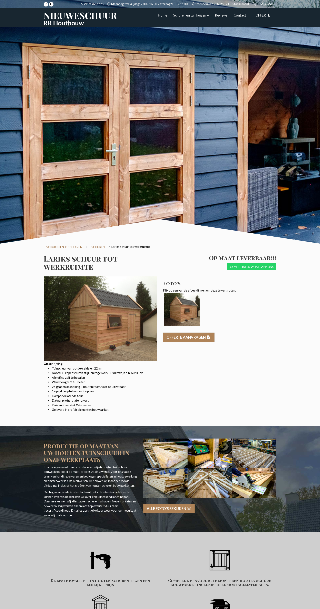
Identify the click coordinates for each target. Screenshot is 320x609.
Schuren (98, 247)
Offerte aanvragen (189, 337)
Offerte (263, 15)
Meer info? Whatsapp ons (252, 266)
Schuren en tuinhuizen (191, 15)
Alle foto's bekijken (169, 508)
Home (162, 15)
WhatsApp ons (94, 4)
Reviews (221, 15)
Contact (240, 15)
